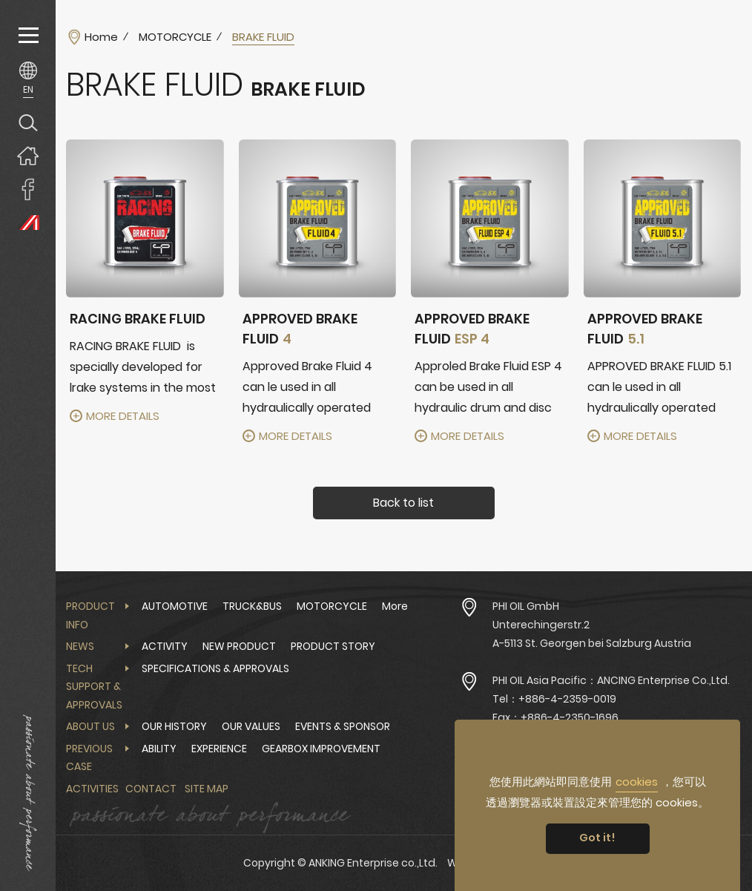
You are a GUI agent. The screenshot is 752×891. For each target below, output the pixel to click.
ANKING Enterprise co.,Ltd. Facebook (28, 189)
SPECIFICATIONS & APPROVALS (215, 668)
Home (101, 37)
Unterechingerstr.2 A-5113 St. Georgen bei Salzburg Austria (591, 634)
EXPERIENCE (219, 748)
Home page (28, 155)
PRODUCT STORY (333, 646)
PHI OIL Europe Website (28, 222)
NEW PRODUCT (239, 646)
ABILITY (159, 748)
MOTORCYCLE (175, 37)
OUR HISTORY (174, 726)
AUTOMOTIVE (175, 606)
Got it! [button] (597, 837)
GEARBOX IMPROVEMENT (321, 748)
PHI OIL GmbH (525, 606)
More (395, 606)
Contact (151, 788)
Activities (92, 788)
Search (28, 122)
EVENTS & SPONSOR (342, 726)
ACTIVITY (165, 646)
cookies (637, 781)
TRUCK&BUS (252, 606)
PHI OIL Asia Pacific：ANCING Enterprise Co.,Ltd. (611, 680)
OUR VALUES (251, 726)
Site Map (206, 788)
